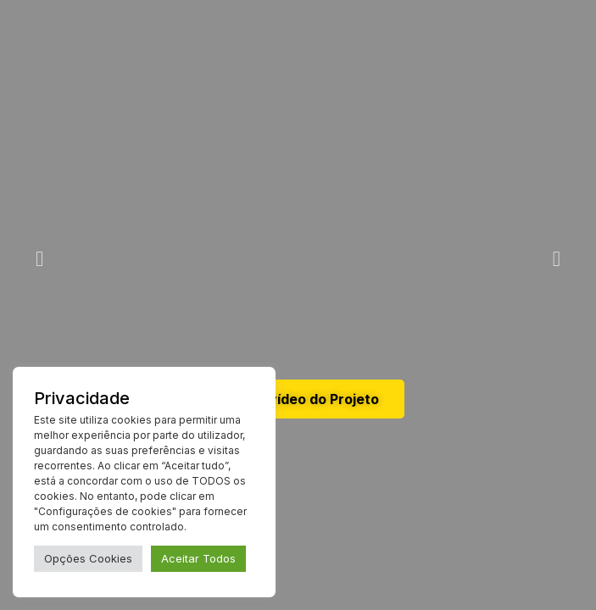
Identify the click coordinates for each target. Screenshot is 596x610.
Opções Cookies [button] (88, 558)
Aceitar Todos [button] (198, 558)
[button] (39, 258)
